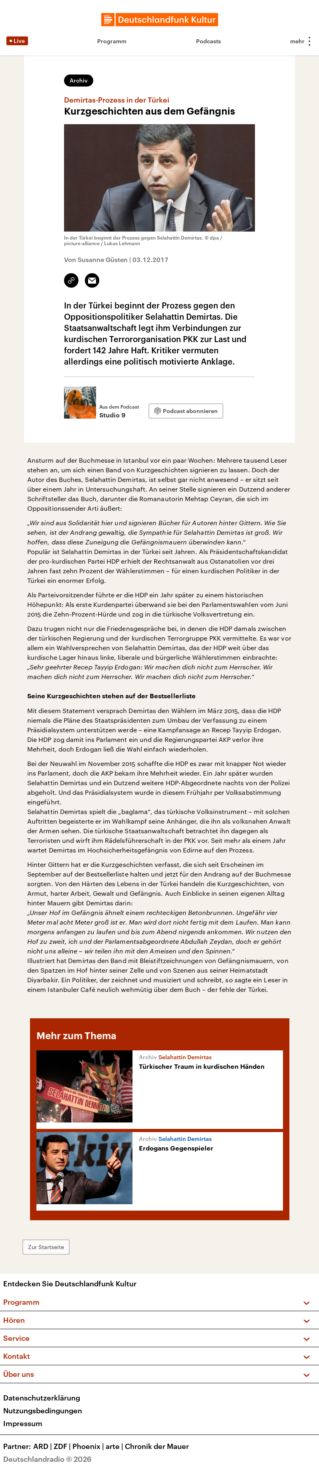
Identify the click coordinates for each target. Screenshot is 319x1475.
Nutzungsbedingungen (42, 1410)
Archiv (79, 80)
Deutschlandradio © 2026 (47, 1459)
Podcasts (208, 41)
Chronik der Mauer (157, 1446)
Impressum (22, 1423)
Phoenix (89, 1446)
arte (115, 1446)
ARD (43, 1446)
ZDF (63, 1446)
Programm (111, 41)
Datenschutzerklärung (41, 1397)
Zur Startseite (46, 1246)
